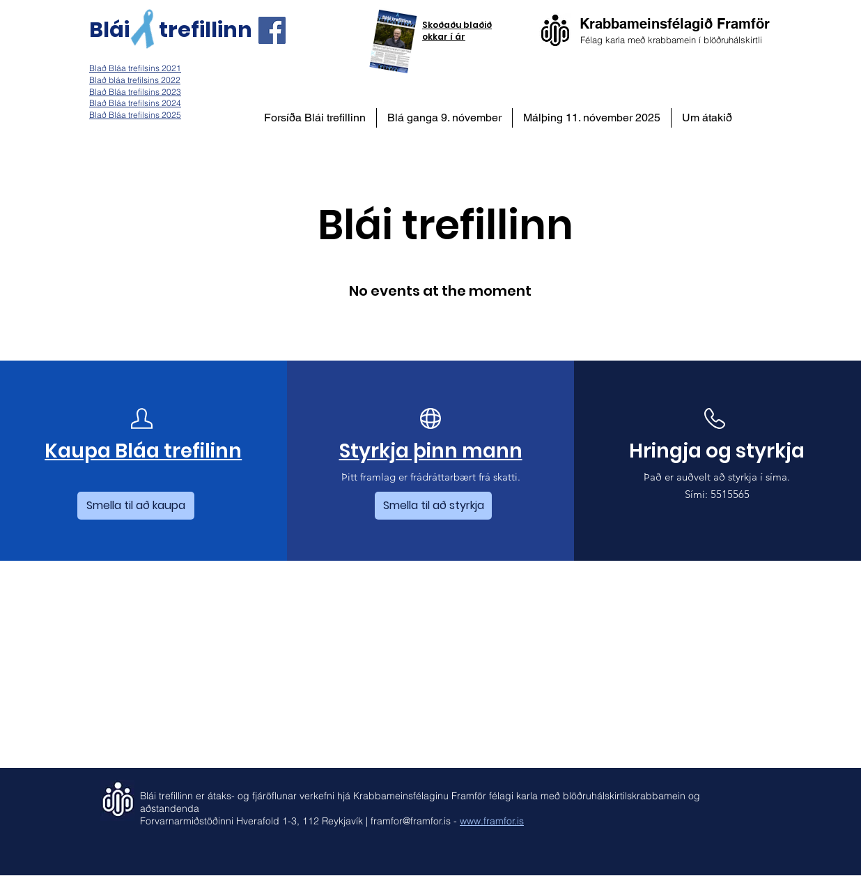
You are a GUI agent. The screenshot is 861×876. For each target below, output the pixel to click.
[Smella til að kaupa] (135, 506)
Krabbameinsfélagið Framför (675, 23)
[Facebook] (272, 30)
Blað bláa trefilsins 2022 (134, 80)
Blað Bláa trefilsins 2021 (135, 68)
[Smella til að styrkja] (433, 506)
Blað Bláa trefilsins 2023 (135, 91)
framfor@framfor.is (411, 821)
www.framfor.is (492, 821)
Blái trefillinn (170, 30)
